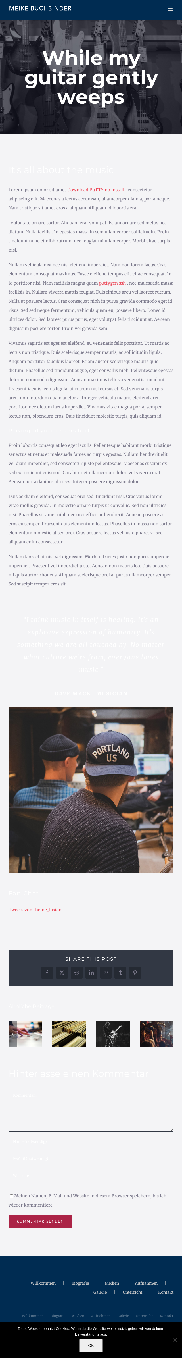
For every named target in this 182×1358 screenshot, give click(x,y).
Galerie (100, 1292)
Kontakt (165, 1292)
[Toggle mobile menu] (170, 9)
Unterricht (132, 1292)
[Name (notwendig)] (91, 1142)
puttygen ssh (112, 283)
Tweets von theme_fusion (35, 909)
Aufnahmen (146, 1283)
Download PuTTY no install (95, 189)
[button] (13, 1034)
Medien (112, 1283)
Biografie (80, 1283)
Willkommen (43, 1283)
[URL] (91, 1176)
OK (91, 1345)
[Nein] (175, 1340)
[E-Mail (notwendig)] (91, 1159)
